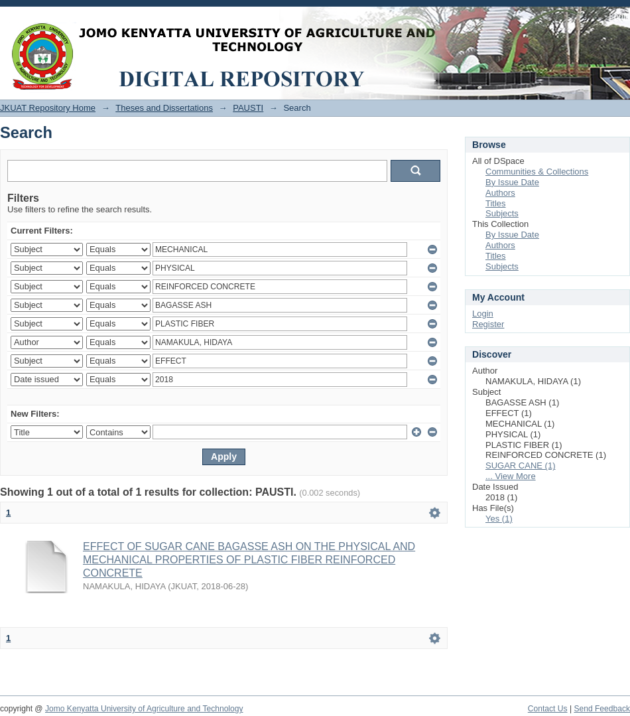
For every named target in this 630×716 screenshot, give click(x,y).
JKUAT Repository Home (47, 108)
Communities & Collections (536, 172)
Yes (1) (499, 519)
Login (619, 16)
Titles (495, 203)
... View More (510, 476)
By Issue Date (512, 182)
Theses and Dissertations (164, 108)
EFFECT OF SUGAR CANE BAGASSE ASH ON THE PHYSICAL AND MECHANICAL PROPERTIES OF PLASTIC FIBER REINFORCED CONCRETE (249, 560)
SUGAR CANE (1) (520, 465)
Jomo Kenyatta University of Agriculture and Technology (144, 708)
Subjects (502, 213)
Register (488, 324)
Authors (500, 193)
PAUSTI (248, 108)
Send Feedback (602, 708)
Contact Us (548, 708)
